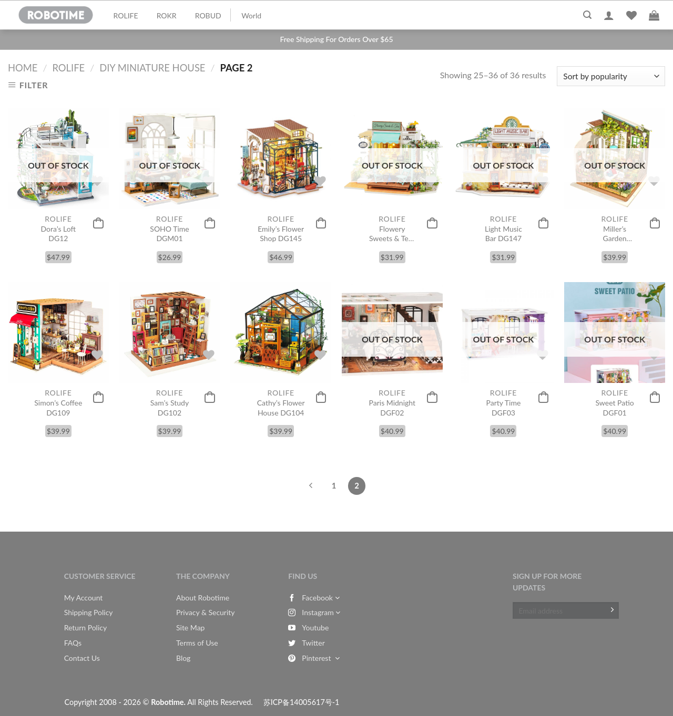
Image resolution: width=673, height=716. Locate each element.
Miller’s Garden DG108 (614, 233)
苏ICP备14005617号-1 (301, 702)
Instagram (314, 612)
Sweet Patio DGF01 (615, 407)
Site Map (190, 627)
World (251, 15)
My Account (83, 597)
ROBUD (208, 15)
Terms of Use (197, 642)
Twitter (306, 642)
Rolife (68, 68)
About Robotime (202, 597)
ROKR (167, 15)
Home (22, 68)
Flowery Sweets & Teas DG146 (392, 233)
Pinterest (313, 657)
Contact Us (82, 657)
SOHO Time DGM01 (169, 233)
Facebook (313, 597)
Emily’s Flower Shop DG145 (281, 233)
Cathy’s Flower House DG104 (281, 407)
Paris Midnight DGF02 (392, 407)
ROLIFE (126, 15)
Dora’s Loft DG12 (58, 233)
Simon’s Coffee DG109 (58, 407)
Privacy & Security (205, 612)
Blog (183, 657)
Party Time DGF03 (503, 407)
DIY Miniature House (152, 68)
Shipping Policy (88, 612)
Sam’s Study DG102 (169, 407)
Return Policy (85, 627)
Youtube (308, 627)
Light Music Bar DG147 (503, 233)
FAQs (72, 642)
